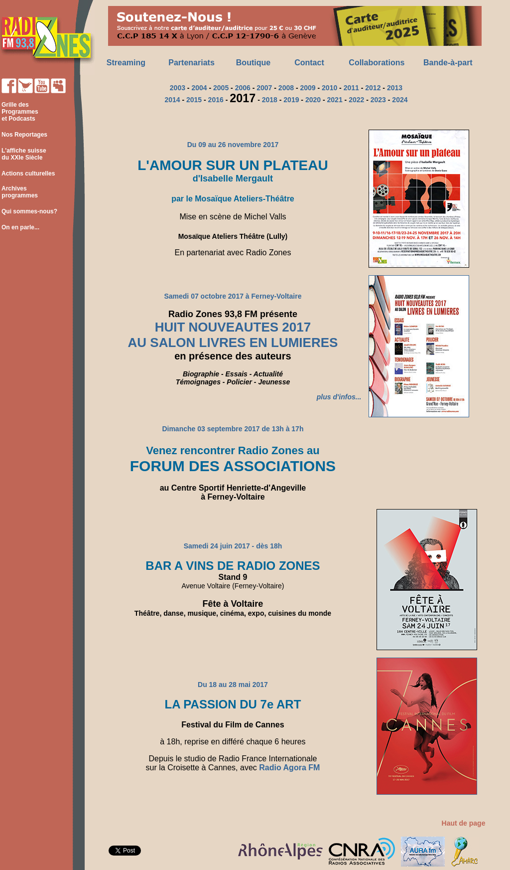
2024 (399, 100)
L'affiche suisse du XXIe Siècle (23, 154)
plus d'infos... (339, 397)
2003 (177, 88)
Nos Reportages (24, 134)
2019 (291, 100)
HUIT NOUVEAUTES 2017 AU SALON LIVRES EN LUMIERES (233, 335)
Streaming (126, 62)
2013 (394, 88)
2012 (373, 88)
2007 (264, 88)
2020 (313, 100)
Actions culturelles (28, 173)
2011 (351, 88)
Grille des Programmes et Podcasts (19, 111)
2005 (221, 88)
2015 (194, 100)
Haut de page (464, 823)
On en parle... (20, 227)
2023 (378, 100)
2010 (329, 88)
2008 (286, 88)
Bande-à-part (448, 62)
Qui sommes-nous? (29, 211)
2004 (199, 88)
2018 (269, 100)
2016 (216, 100)
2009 (307, 88)
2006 (243, 88)
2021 (335, 100)
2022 (356, 100)
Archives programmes (19, 192)
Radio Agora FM (289, 767)
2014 (172, 100)
